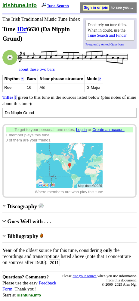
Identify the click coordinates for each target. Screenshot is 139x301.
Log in (81, 129)
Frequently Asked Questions (104, 44)
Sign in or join (96, 7)
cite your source (84, 276)
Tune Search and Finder (107, 35)
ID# (22, 29)
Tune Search (58, 6)
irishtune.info (19, 5)
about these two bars (36, 69)
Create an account (108, 129)
